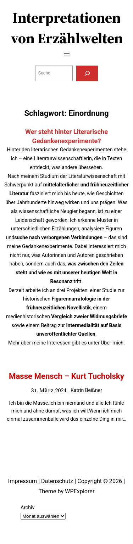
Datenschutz (57, 481)
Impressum (22, 481)
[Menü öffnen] (66, 54)
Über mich (112, 343)
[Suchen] (87, 73)
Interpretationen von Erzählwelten (67, 28)
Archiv (27, 507)
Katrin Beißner (86, 390)
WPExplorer (79, 491)
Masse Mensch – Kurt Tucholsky (66, 376)
